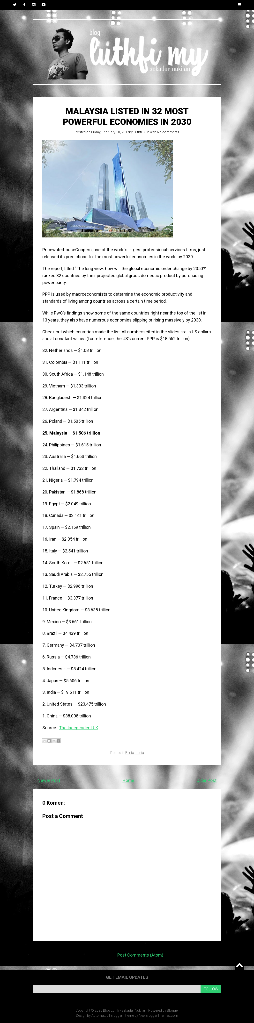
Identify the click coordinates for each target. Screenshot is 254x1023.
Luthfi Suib (141, 132)
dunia (139, 753)
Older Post (206, 780)
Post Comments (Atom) (140, 955)
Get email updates (127, 977)
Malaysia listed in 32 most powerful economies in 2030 (127, 116)
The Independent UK (78, 727)
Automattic (99, 1015)
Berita (129, 753)
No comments (168, 132)
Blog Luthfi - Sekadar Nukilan (124, 1010)
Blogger (173, 1010)
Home (128, 780)
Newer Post (48, 780)
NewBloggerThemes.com (158, 1015)
